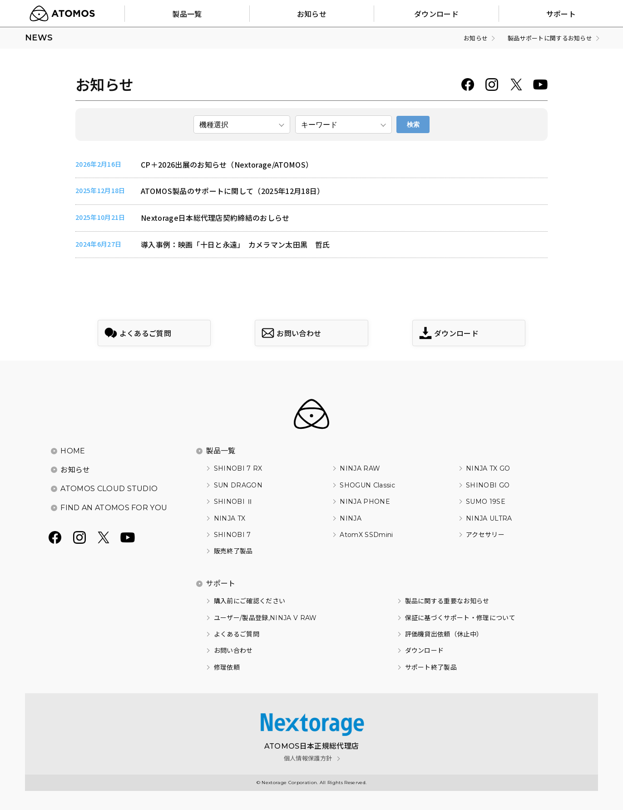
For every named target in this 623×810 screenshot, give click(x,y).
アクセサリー (485, 535)
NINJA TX (230, 518)
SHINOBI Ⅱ (233, 501)
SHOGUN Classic (367, 485)
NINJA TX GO (488, 468)
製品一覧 (220, 451)
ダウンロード (424, 650)
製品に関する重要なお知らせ (447, 601)
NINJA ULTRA (489, 518)
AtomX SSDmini (366, 535)
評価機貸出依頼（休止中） (444, 634)
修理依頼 (227, 667)
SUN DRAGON (238, 485)
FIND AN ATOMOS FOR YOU (113, 507)
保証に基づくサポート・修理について (460, 618)
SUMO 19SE (485, 501)
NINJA (350, 518)
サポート (220, 583)
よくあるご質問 (236, 634)
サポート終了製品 (431, 667)
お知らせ (75, 470)
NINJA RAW (360, 468)
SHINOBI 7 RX (238, 468)
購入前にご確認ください (250, 601)
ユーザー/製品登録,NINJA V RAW (265, 618)
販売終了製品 (233, 551)
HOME (72, 451)
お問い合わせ (233, 650)
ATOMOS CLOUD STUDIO (109, 488)
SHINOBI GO (487, 485)
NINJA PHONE (365, 501)
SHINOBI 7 (232, 535)
